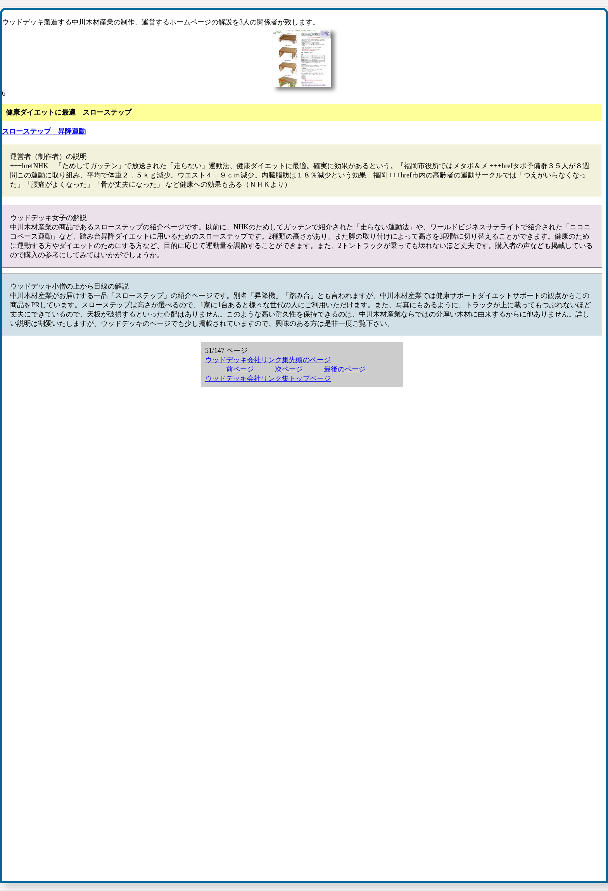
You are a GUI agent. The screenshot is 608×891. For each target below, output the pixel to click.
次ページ (289, 369)
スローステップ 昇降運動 (44, 131)
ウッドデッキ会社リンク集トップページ (268, 378)
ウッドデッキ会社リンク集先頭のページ (268, 360)
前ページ (240, 369)
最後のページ (345, 369)
